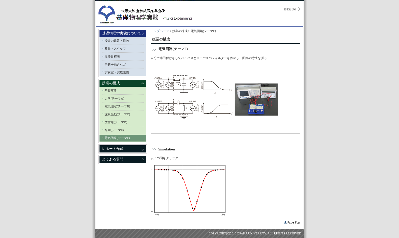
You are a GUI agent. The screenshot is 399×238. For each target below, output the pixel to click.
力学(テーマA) (114, 98)
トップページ (160, 31)
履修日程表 (112, 56)
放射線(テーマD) (116, 122)
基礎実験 (111, 90)
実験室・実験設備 (117, 72)
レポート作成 (112, 149)
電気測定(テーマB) (117, 106)
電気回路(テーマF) (117, 138)
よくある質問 (112, 159)
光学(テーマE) (114, 130)
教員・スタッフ (115, 48)
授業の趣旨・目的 (117, 41)
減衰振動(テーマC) (117, 114)
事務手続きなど (115, 64)
